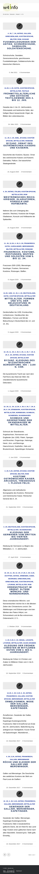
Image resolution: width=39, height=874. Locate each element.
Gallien (27, 33)
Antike (20, 33)
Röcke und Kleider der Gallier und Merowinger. (19, 764)
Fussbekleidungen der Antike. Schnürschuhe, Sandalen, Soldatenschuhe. (19, 45)
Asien (31, 576)
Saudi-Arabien (29, 643)
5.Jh (11, 471)
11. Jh (7, 138)
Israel (22, 640)
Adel (17, 138)
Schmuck (30, 412)
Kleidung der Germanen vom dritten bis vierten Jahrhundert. (19, 535)
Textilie (25, 91)
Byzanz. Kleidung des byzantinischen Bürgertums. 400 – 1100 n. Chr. (19, 363)
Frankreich (29, 243)
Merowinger (28, 246)
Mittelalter (15, 91)
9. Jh (21, 243)
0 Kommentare (25, 72)
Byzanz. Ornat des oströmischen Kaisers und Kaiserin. (19, 145)
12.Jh (6, 88)
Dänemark (15, 409)
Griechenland (11, 36)
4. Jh (10, 33)
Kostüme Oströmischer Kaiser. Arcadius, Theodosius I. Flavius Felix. (19, 479)
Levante (29, 640)
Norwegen (20, 412)
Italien (17, 191)
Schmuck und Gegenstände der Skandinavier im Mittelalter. (19, 421)
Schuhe (25, 39)
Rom (19, 39)
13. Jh (15, 293)
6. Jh (26, 352)
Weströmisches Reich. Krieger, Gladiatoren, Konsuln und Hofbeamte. (19, 200)
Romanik (29, 141)
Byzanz (23, 138)
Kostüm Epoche (26, 36)
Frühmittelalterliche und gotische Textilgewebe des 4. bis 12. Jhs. (19, 96)
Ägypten (8, 576)
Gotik (16, 88)
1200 (10, 293)
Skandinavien (25, 415)
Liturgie (11, 584)
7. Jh (14, 33)
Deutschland (29, 293)
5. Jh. (22, 352)
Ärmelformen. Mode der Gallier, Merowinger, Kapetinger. (19, 704)
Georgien (12, 579)
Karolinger (16, 246)
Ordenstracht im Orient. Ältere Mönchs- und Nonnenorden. (19, 590)
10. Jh (6, 352)
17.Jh (23, 573)
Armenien (24, 576)
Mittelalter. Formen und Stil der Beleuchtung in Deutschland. (19, 301)
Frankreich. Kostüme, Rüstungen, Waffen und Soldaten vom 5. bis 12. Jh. (19, 255)
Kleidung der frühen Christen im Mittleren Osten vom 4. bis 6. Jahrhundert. (19, 648)
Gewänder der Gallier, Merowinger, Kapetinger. (19, 808)
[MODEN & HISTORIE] (16, 7)
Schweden (13, 415)
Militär (13, 39)
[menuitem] (4, 870)
